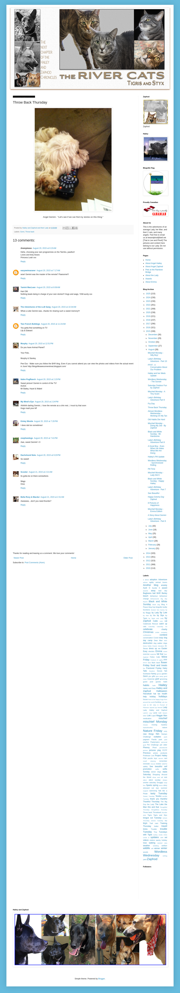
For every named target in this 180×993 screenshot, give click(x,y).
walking (152, 843)
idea (154, 705)
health (164, 694)
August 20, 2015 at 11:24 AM (53, 324)
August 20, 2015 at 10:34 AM (64, 307)
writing (165, 856)
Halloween (161, 691)
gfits (149, 676)
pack (165, 737)
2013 (148, 557)
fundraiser (147, 674)
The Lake (159, 804)
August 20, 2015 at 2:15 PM (48, 379)
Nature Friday (152, 730)
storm (161, 785)
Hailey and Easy (149, 688)
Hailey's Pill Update (156, 457)
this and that (153, 807)
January (152, 548)
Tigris (150, 815)
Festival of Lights (156, 660)
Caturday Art (162, 626)
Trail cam (153, 823)
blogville (159, 607)
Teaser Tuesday (148, 796)
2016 (148, 327)
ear (159, 648)
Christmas (148, 632)
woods (145, 852)
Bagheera (147, 593)
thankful (163, 799)
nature (164, 727)
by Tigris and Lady (155, 618)
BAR (159, 593)
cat (166, 621)
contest (163, 635)
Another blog (150, 585)
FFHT (145, 663)
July (150, 526)
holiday (153, 697)
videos (146, 840)
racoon (160, 758)
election (151, 651)
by (166, 610)
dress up (153, 648)
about (147, 580)
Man (165, 715)
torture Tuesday (157, 821)
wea (165, 843)
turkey (155, 835)
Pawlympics (155, 742)
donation (161, 646)
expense (153, 654)
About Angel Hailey (153, 263)
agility (151, 582)
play (159, 750)
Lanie (155, 713)
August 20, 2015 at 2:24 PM (46, 402)
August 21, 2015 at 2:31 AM (52, 497)
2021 (148, 309)
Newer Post (19, 558)
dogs (165, 643)
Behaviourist (154, 599)
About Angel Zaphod (154, 266)
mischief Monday (155, 721)
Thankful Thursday (151, 802)
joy (156, 707)
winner (157, 848)
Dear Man (158, 640)
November (153, 338)
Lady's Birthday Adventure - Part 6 (157, 520)
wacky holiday (161, 840)
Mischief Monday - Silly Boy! (155, 354)
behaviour (154, 596)
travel (164, 826)
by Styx (160, 615)
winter (164, 848)
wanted (159, 843)
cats (144, 626)
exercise (146, 654)
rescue (153, 764)
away (153, 591)
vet (166, 837)
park (160, 739)
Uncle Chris (163, 835)
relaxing (153, 761)
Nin (157, 734)
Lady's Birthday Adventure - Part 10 (157, 360)
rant (165, 758)
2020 (148, 312)
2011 (148, 564)
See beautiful (156, 766)
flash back (156, 663)
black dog (156, 604)
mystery (164, 725)
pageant (146, 739)
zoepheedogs (27, 438)
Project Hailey (161, 755)
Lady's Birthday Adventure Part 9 (156, 398)
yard (144, 859)
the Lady (150, 804)
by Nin (153, 615)
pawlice (146, 742)
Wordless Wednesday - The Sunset (157, 380)
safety (145, 766)
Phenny (146, 747)
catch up (163, 624)
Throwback (157, 812)
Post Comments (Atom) (35, 562)
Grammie (150, 679)
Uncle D (146, 837)
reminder (146, 764)
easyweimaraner (28, 270)
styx (157, 788)
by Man (146, 615)
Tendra (158, 796)
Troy (155, 832)
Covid (155, 638)
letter (144, 716)
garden (164, 674)
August (151, 349)
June (150, 530)
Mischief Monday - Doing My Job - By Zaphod (157, 425)
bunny (162, 610)
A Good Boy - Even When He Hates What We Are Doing (156, 449)
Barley (164, 593)
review (158, 764)
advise (145, 582)
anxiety (164, 585)
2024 (148, 297)
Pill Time (151, 469)
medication (147, 718)
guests (158, 682)
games (159, 674)
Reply (23, 261)
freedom (152, 671)
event (165, 651)
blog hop (151, 607)
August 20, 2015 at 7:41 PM (46, 438)
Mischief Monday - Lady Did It (155, 474)
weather (146, 845)
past (165, 739)
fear (161, 654)
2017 (148, 324)
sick (165, 777)
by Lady (155, 613)
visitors (152, 840)
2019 (148, 316)
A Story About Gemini (157, 515)
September (153, 346)
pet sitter (163, 745)
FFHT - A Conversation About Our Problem (157, 367)
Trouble (154, 829)
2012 (148, 561)
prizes (155, 753)
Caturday (151, 626)
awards (145, 591)
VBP (161, 837)
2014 (148, 553)
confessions (147, 635)
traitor (156, 826)
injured (152, 707)
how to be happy (154, 699)
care (161, 621)
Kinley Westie (27, 421)
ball (154, 593)
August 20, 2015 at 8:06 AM (48, 287)
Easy (145, 651)
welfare (164, 846)
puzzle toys (152, 758)
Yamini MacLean (28, 287)
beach (145, 596)
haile (154, 685)
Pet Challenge (153, 745)
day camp (147, 640)
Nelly (165, 731)
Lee (159, 713)
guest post (148, 682)
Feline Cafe (155, 657)
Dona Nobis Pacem (150, 646)
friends (159, 671)
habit (165, 682)
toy (166, 821)
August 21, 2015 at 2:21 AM (40, 472)
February (152, 545)
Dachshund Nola (28, 455)
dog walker (157, 643)
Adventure (162, 579)
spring (155, 785)
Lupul (153, 716)
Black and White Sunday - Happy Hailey (156, 481)
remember (163, 761)
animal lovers (161, 582)
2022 (148, 305)
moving (154, 725)
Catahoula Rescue (150, 624)
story (165, 785)
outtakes (157, 737)
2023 (148, 301)
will (152, 848)
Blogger (101, 979)
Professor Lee (148, 756)
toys (145, 823)
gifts (153, 676)
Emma (158, 651)
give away (159, 676)
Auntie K (156, 588)
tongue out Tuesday (152, 818)
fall (158, 654)
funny (153, 674)
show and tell (158, 777)
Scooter (24, 472)
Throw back (29, 232)
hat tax (156, 694)
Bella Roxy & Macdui (30, 497)
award (164, 588)
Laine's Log (147, 713)
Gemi (22, 232)
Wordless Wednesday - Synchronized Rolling (157, 462)
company (164, 632)
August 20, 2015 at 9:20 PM (48, 455)
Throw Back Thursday (157, 407)
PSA (145, 758)
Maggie (159, 715)
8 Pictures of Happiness (153, 504)
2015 (148, 331)
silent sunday (154, 780)
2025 (148, 294)
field (149, 663)
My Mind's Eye (27, 402)
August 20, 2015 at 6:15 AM (44, 248)
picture (145, 750)
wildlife (146, 848)
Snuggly (160, 782)
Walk (145, 843)
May (150, 533)
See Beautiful (153, 493)
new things (148, 734)
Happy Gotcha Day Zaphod (156, 498)
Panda (154, 739)
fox (144, 668)
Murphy (24, 343)
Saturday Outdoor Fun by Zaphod (157, 386)
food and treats (159, 665)
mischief (163, 718)
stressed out (148, 788)
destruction (148, 643)
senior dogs (156, 772)
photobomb (163, 747)
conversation (148, 638)
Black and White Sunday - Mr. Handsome (155, 434)
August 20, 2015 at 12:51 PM (40, 343)
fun (165, 671)
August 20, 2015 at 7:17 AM (48, 270)
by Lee (163, 612)
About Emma (151, 282)
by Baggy (147, 613)
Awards (148, 279)
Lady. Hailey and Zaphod (155, 710)
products (164, 753)
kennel (160, 707)
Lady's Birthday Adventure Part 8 (156, 441)
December (153, 334)
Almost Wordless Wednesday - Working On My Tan (157, 413)
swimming (153, 791)
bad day (162, 591)
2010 (148, 568)
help (145, 697)
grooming (163, 679)
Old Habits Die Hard (156, 419)
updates (155, 837)
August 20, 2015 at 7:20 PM (46, 421)
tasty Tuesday (158, 793)
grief (157, 679)
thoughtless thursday (159, 810)
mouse (145, 725)
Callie (155, 621)
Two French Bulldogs (30, 324)
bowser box (155, 610)
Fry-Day (151, 403)
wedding (156, 846)
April (150, 537)
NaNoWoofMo (148, 727)
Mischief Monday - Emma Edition (155, 510)
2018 (148, 320)
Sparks (149, 785)
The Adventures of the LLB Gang (36, 307)
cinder (157, 632)
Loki (149, 715)
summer (164, 788)
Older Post (128, 558)
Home (73, 558)
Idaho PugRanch (28, 379)
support (145, 791)
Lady (165, 707)
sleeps (165, 780)
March (151, 541)
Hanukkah (147, 694)
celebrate (148, 629)
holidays (163, 696)
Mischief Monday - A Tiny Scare (156, 392)
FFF (165, 660)
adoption (153, 579)
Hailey (163, 685)
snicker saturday (149, 782)
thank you (154, 799)
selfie (157, 769)
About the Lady (151, 275)
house (145, 699)
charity (164, 629)
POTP (164, 750)
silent (145, 780)
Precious (147, 753)
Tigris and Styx (160, 815)
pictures (152, 750)
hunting (158, 702)
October (152, 342)
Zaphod (152, 859)
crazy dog (163, 638)
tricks (145, 829)
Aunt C (146, 588)
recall (145, 761)
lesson (165, 713)
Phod (155, 747)
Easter (164, 648)
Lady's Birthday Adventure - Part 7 (157, 488)
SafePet (164, 764)
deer (165, 640)
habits (146, 685)
